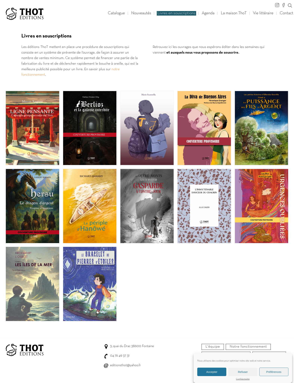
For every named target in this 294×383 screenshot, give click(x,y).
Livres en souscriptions (176, 13)
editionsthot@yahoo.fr (125, 365)
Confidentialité (243, 379)
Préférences (273, 371)
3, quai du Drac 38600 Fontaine (132, 346)
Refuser (243, 371)
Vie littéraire (263, 13)
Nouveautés (141, 13)
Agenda (208, 13)
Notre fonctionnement (248, 346)
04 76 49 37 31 (119, 355)
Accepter (211, 371)
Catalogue (116, 13)
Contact (286, 13)
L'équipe (213, 346)
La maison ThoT (234, 13)
